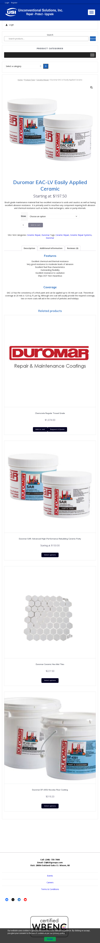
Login (7, 3)
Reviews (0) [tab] (72, 248)
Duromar (46, 235)
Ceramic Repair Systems (81, 235)
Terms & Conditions (50, 889)
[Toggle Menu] (91, 12)
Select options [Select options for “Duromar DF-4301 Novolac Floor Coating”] (50, 806)
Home (20, 80)
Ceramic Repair (42, 80)
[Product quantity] (24, 225)
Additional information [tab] (51, 248)
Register (14, 3)
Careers (50, 882)
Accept (50, 939)
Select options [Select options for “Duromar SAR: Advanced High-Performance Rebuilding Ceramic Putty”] (50, 555)
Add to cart (35, 225)
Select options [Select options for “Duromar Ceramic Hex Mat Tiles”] (50, 680)
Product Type (29, 80)
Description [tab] (29, 248)
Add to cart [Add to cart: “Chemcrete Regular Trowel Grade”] (40, 429)
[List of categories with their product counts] (23, 66)
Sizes (23, 216)
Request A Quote (57, 429)
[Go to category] (45, 66)
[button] (91, 87)
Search (50, 34)
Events (50, 875)
